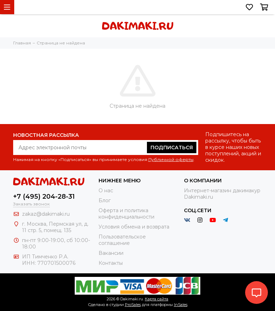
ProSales (133, 304)
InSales (180, 304)
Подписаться (171, 147)
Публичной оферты (171, 159)
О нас (106, 190)
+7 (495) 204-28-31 (44, 196)
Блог (105, 200)
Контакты (111, 263)
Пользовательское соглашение (122, 240)
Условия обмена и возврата (134, 227)
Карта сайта (156, 298)
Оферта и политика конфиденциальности (126, 213)
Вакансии (111, 253)
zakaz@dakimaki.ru (46, 214)
